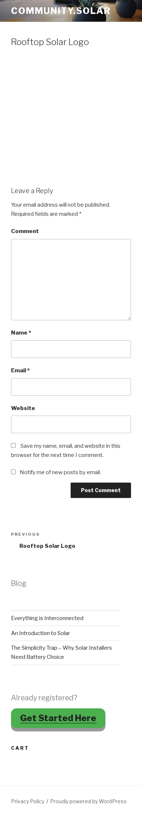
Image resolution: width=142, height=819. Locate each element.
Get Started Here (58, 718)
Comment (25, 231)
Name (21, 332)
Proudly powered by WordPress (88, 801)
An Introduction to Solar (40, 633)
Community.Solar (61, 10)
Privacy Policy (27, 801)
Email (20, 370)
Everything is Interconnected (47, 618)
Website (23, 408)
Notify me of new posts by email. (60, 472)
